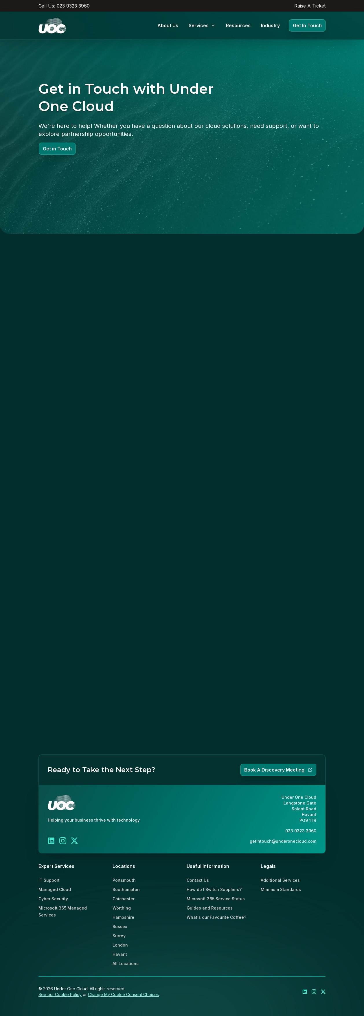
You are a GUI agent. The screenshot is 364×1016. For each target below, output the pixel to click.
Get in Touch (57, 149)
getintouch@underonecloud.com (283, 841)
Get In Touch (307, 25)
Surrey (119, 935)
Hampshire (123, 917)
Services (202, 25)
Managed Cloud (54, 889)
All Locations (126, 963)
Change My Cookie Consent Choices (123, 994)
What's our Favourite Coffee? (216, 917)
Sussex (120, 926)
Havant (120, 954)
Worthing (122, 907)
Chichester (124, 898)
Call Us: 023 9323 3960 (64, 6)
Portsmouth (124, 880)
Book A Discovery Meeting (278, 770)
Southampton (126, 889)
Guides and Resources (210, 907)
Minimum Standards (281, 889)
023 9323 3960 (300, 830)
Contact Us (198, 880)
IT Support (49, 880)
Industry (270, 25)
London (120, 945)
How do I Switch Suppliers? (214, 889)
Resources (238, 25)
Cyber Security (53, 898)
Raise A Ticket (310, 6)
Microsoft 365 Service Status (216, 898)
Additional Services (280, 880)
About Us (167, 25)
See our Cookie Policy (60, 994)
